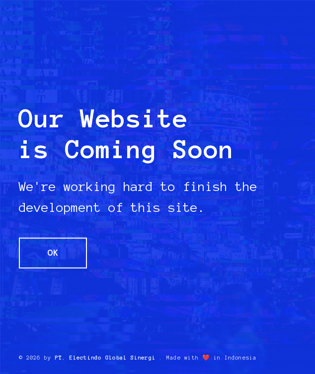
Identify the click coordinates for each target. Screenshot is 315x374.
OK (53, 253)
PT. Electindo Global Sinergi (105, 358)
